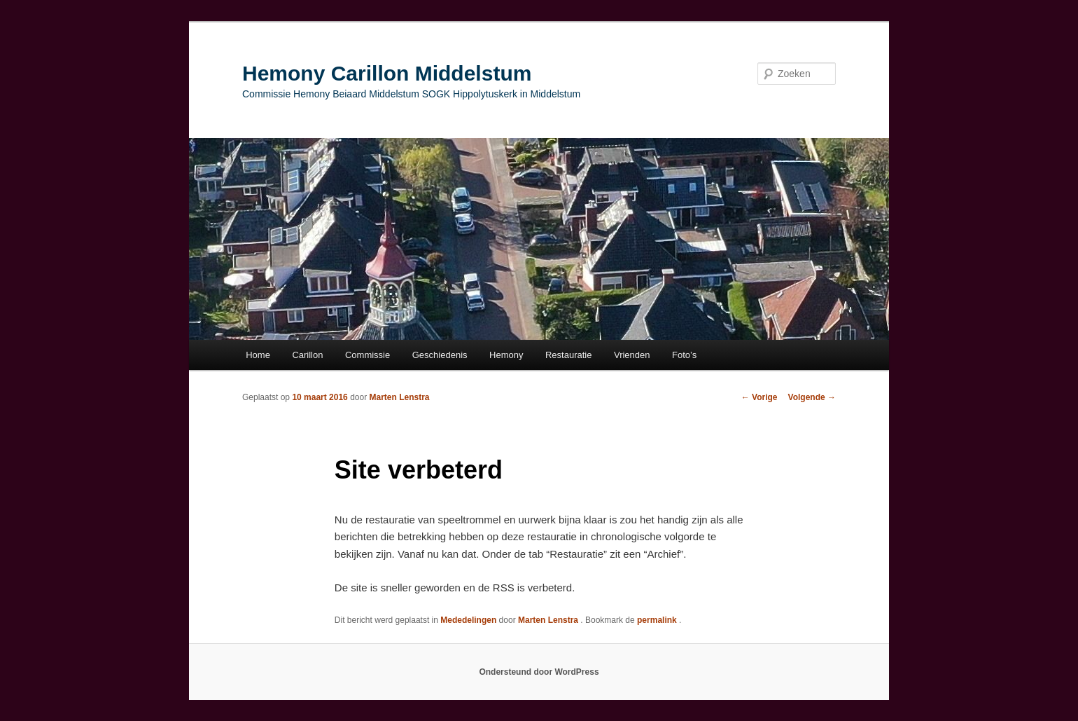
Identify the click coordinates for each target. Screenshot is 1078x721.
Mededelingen (468, 620)
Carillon (307, 355)
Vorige (759, 397)
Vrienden (632, 355)
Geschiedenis (440, 355)
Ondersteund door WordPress (538, 672)
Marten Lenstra (400, 397)
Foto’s (684, 355)
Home (258, 355)
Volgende (812, 397)
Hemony (506, 355)
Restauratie (568, 355)
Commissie (367, 355)
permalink (658, 620)
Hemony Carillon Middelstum (386, 73)
